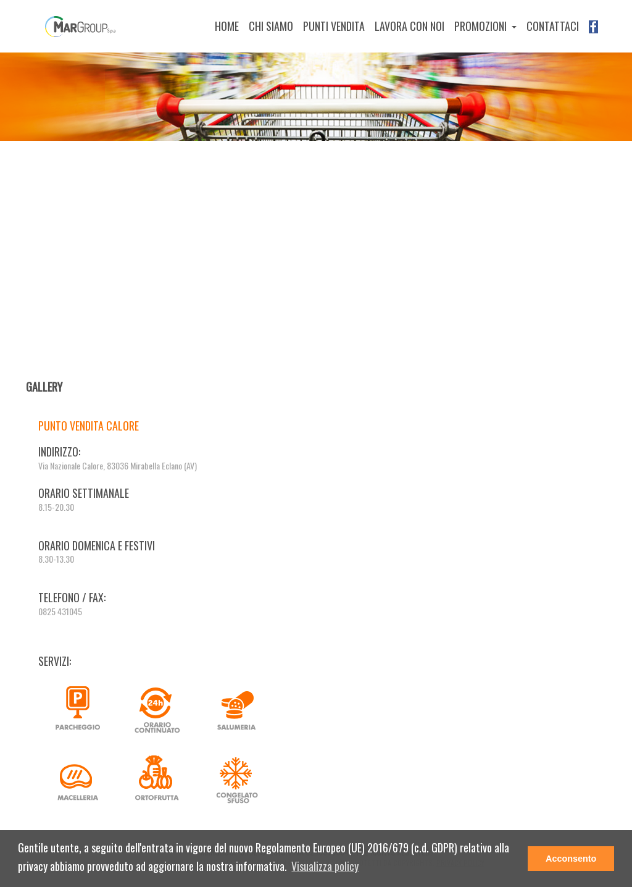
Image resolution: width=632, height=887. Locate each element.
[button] (324, 867)
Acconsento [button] (571, 859)
